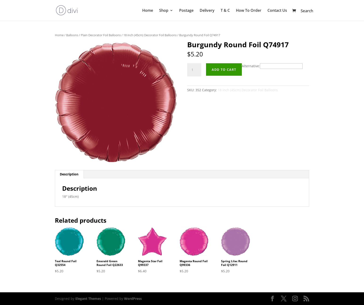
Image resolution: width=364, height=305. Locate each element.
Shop (163, 11)
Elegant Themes (88, 298)
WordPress (133, 298)
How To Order (248, 11)
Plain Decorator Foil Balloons (101, 35)
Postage (186, 11)
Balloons (72, 35)
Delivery (207, 11)
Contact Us (277, 11)
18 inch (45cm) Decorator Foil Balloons (150, 35)
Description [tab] (69, 174)
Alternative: (251, 66)
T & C (225, 11)
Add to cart (224, 69)
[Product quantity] (194, 69)
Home (147, 11)
